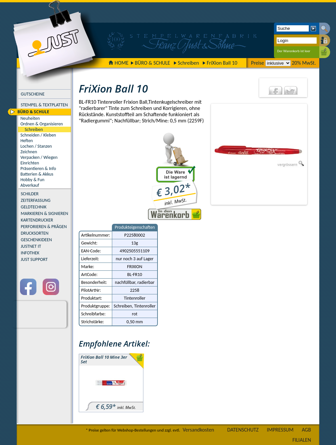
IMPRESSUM (280, 430)
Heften (26, 140)
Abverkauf (29, 185)
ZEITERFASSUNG (35, 200)
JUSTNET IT (31, 246)
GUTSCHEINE (32, 94)
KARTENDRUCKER (37, 220)
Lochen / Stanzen (36, 146)
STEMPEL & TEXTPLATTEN (44, 105)
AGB (306, 430)
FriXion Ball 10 (222, 63)
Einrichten (29, 163)
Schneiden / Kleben (38, 135)
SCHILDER (29, 194)
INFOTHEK (30, 253)
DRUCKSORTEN (35, 233)
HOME (118, 63)
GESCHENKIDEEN (36, 240)
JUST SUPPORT (34, 259)
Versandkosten (198, 430)
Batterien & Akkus (36, 174)
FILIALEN (301, 440)
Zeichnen (28, 152)
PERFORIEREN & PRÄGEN (44, 226)
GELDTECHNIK (33, 207)
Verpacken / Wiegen (38, 157)
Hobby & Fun (32, 179)
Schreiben (188, 63)
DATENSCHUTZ (243, 430)
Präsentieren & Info (38, 168)
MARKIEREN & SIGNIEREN (44, 213)
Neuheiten (30, 118)
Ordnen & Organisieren (41, 124)
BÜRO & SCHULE (152, 63)
